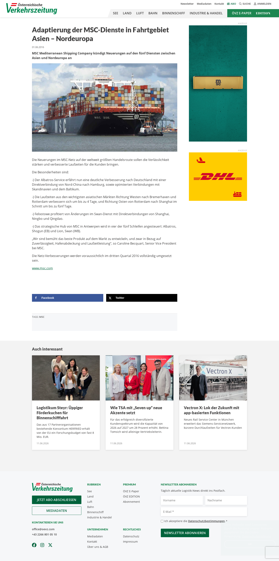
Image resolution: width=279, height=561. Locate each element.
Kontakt (219, 3)
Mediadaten (204, 3)
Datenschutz (131, 536)
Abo (233, 3)
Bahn (153, 13)
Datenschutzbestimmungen (206, 521)
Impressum (130, 541)
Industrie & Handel (206, 13)
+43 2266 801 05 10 (44, 534)
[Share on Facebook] (67, 298)
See (115, 13)
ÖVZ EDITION (131, 496)
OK (246, 544)
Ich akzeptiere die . (195, 521)
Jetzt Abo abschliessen (57, 500)
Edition (263, 13)
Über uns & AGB (97, 547)
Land (127, 13)
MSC (41, 317)
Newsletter (187, 3)
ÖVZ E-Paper (241, 13)
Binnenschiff (173, 13)
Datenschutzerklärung (252, 536)
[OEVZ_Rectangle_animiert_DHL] (218, 176)
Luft (140, 13)
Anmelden (262, 3)
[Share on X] (141, 298)
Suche (245, 3)
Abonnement (131, 501)
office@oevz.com (43, 529)
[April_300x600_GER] (218, 83)
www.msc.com (42, 268)
